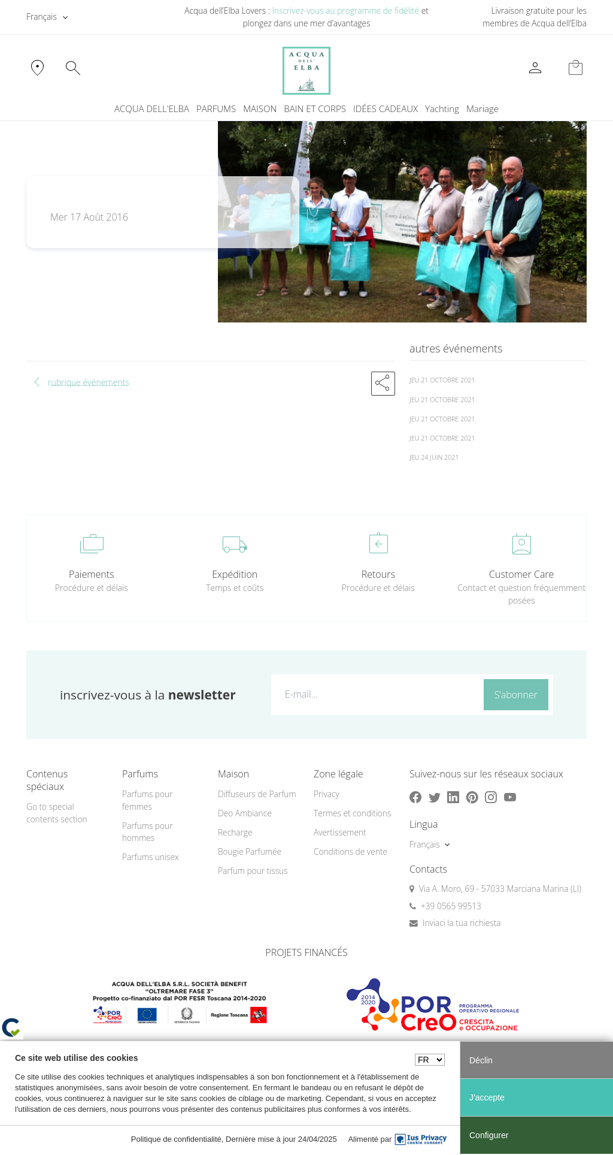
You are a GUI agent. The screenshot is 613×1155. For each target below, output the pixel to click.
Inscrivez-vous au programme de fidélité (345, 10)
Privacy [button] (326, 794)
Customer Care (521, 574)
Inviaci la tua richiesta (462, 922)
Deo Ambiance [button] (245, 813)
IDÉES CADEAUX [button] (385, 108)
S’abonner (516, 694)
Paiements (91, 574)
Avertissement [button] (340, 832)
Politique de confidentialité (176, 1139)
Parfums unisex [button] (150, 857)
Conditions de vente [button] (350, 851)
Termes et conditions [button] (352, 813)
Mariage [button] (482, 108)
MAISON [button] (260, 108)
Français (41, 16)
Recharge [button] (235, 832)
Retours (378, 574)
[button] (383, 384)
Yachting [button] (442, 108)
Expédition (234, 574)
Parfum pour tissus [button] (253, 870)
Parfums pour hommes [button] (147, 832)
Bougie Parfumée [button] (249, 851)
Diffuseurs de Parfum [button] (257, 794)
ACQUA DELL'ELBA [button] (151, 108)
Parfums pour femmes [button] (147, 800)
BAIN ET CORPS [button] (315, 108)
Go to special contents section (56, 813)
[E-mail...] (375, 694)
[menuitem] (442, 108)
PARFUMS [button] (216, 108)
